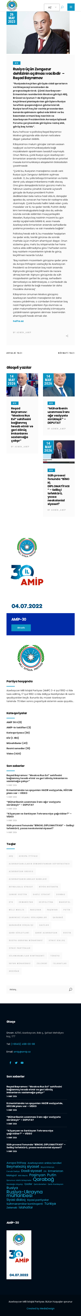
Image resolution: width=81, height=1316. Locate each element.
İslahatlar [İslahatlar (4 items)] (60, 963)
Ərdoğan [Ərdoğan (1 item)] (14, 971)
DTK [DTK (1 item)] (11, 902)
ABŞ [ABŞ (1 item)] (11, 856)
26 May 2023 (11, 18)
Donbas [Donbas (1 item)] (60, 894)
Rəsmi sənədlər (15, 748)
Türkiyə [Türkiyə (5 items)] (55, 956)
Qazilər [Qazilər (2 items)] (44, 925)
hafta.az (18, 321)
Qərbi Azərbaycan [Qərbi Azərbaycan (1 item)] (46, 933)
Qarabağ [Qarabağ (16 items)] (58, 917)
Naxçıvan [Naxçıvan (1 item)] (35, 910)
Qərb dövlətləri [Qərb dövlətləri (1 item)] (19, 933)
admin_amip (24, 332)
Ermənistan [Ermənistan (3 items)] (26, 902)
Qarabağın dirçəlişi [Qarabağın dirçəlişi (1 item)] (21, 925)
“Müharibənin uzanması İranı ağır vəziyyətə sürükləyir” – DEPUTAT (58, 415)
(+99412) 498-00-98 (23, 1044)
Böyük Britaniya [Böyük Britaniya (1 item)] (48, 887)
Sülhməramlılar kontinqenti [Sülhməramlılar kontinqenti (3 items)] (27, 956)
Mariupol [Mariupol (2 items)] (65, 902)
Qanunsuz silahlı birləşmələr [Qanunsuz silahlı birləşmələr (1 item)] (28, 917)
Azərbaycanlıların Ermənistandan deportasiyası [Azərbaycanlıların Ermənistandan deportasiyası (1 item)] (39, 864)
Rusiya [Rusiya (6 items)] (67, 933)
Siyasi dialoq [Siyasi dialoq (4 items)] (57, 940)
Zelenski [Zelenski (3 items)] (42, 963)
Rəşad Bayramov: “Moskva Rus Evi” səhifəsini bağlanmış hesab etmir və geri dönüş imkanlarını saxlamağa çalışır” (22, 424)
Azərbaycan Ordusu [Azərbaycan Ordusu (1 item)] (21, 871)
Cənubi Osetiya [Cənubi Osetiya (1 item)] (18, 894)
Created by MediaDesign (41, 1308)
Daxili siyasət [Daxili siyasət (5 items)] (41, 894)
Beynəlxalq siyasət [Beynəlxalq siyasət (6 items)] (21, 887)
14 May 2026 (12, 380)
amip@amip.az (22, 1051)
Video (10, 753)
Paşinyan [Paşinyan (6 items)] (52, 910)
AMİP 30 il (12, 722)
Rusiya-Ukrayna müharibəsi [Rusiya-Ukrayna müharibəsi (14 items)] (26, 940)
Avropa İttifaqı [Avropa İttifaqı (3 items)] (28, 856)
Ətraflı (21, 627)
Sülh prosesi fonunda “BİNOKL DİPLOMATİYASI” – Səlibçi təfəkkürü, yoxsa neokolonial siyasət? (58, 489)
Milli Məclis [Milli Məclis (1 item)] (16, 910)
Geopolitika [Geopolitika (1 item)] (46, 902)
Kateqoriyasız (15, 732)
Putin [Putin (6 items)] (66, 910)
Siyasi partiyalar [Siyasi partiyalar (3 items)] (20, 948)
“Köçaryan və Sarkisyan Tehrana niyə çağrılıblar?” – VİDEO (39, 815)
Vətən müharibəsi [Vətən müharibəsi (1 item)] (20, 963)
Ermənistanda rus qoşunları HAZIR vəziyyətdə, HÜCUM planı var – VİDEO (39, 792)
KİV (17, 63)
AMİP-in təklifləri (16, 727)
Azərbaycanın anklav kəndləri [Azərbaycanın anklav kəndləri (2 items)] (28, 879)
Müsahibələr (14, 743)
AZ (49, 7)
